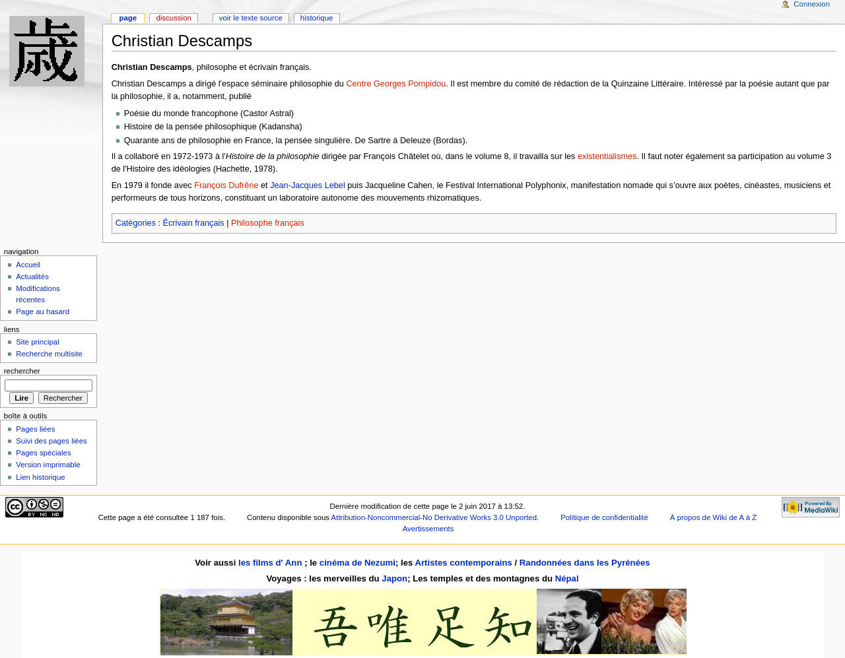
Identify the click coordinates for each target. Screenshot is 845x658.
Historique (316, 18)
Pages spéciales (43, 453)
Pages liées (35, 429)
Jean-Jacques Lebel (307, 185)
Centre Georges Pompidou (396, 83)
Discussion (173, 18)
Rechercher (22, 371)
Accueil (28, 265)
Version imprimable (48, 465)
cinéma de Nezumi (357, 563)
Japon (394, 578)
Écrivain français (193, 223)
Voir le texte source (251, 18)
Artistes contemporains (463, 563)
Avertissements (428, 529)
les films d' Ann (271, 563)
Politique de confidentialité (604, 517)
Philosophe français (267, 223)
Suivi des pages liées (51, 441)
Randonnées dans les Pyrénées (585, 563)
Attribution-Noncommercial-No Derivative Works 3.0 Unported (434, 517)
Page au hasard (42, 311)
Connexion (812, 4)
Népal (567, 578)
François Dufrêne (226, 185)
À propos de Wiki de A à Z (713, 517)
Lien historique (40, 477)
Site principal (37, 342)
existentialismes (607, 156)
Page (128, 18)
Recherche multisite (49, 354)
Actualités (32, 276)
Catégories (136, 223)
